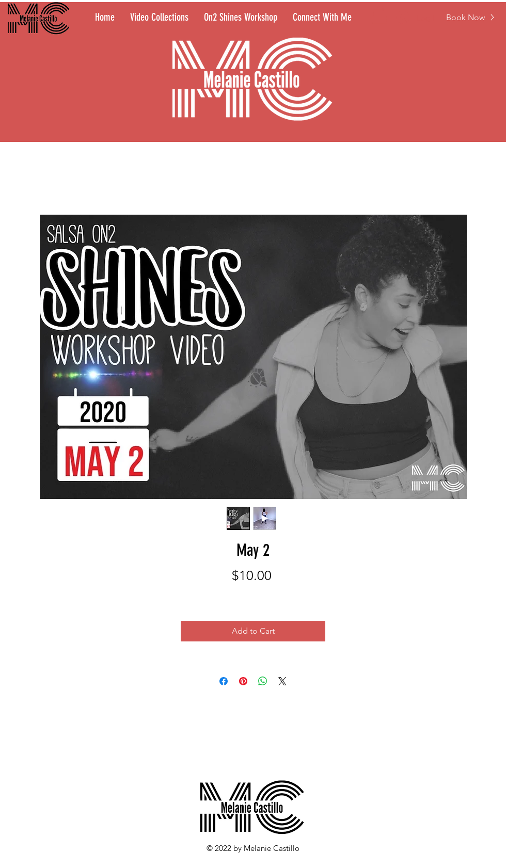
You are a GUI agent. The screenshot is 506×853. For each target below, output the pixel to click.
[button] (379, 15)
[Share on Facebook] (223, 681)
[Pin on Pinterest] (243, 681)
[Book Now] (470, 17)
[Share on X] (282, 681)
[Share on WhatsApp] (263, 681)
